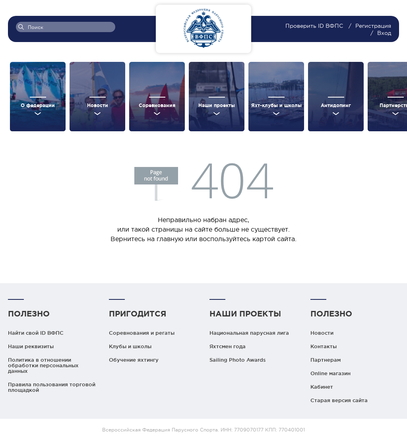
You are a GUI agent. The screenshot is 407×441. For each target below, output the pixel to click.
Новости (321, 333)
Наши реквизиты (31, 346)
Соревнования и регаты (141, 333)
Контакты (323, 346)
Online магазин (330, 373)
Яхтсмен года (227, 346)
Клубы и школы (130, 346)
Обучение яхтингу (134, 359)
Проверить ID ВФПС (315, 26)
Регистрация (373, 26)
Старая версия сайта (339, 400)
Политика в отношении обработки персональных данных (43, 365)
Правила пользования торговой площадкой (51, 387)
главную (170, 238)
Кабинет (321, 386)
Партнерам (325, 359)
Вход (384, 33)
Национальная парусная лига (249, 333)
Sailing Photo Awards (237, 359)
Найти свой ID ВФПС (36, 333)
